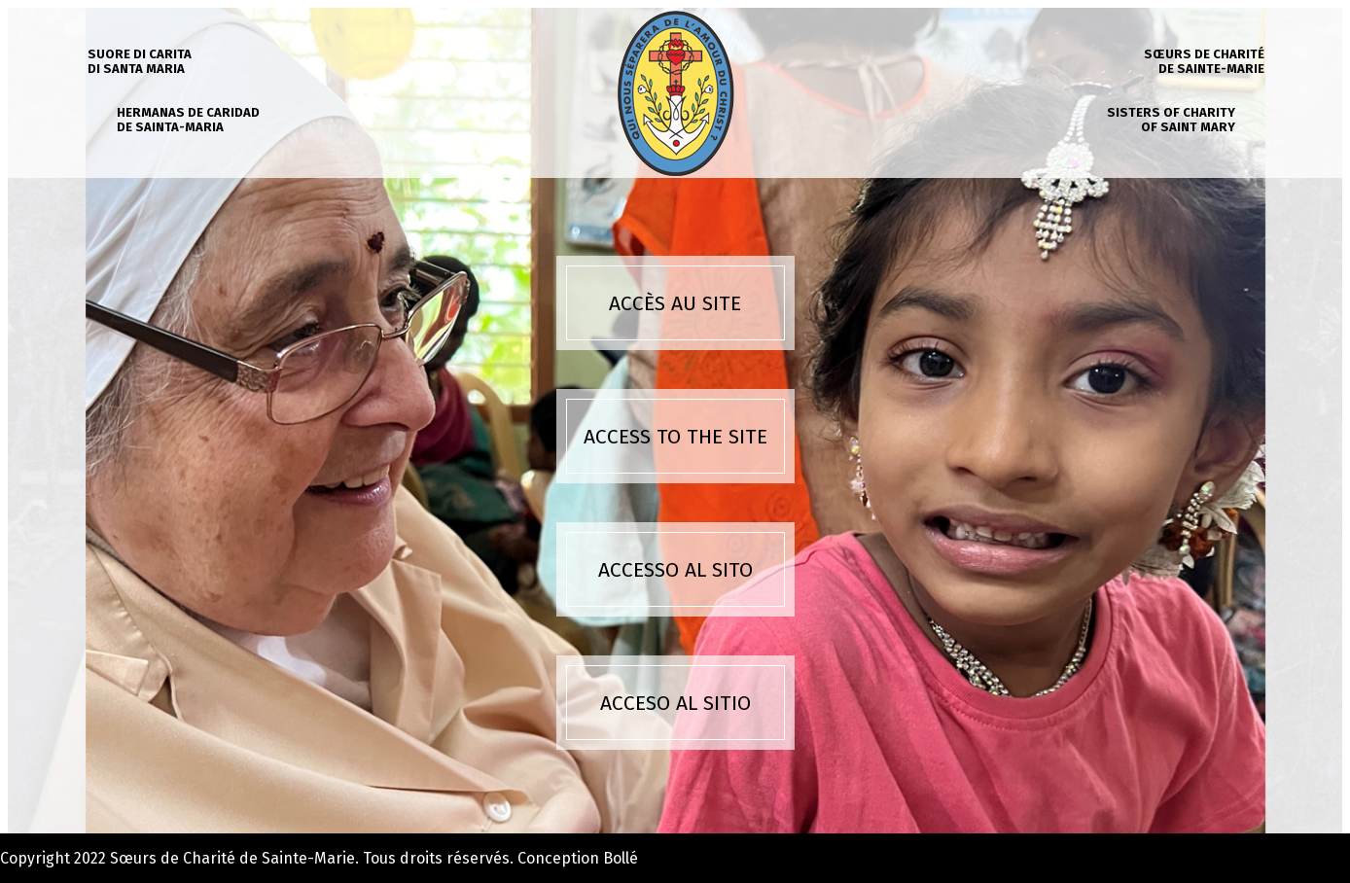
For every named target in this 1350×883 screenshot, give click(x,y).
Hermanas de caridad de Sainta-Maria (188, 119)
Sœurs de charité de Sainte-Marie (1204, 61)
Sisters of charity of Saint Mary (1171, 119)
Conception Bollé (577, 858)
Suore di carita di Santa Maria (140, 61)
